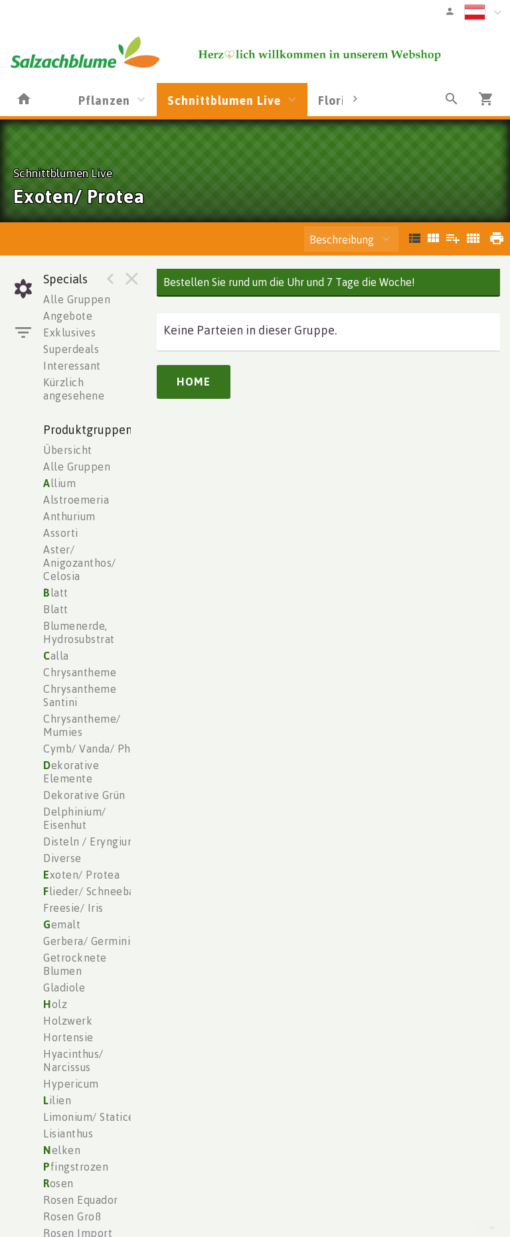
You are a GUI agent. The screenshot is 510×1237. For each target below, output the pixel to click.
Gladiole (64, 987)
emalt (61, 924)
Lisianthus (68, 1133)
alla (56, 655)
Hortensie (68, 1037)
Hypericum (71, 1083)
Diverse (62, 858)
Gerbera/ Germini (86, 941)
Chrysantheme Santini (79, 695)
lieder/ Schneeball (92, 891)
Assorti (60, 533)
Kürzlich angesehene (73, 389)
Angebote (67, 316)
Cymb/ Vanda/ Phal (91, 748)
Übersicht (67, 450)
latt (55, 592)
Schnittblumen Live (224, 100)
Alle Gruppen (76, 299)
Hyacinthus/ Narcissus (73, 1060)
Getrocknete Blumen (75, 964)
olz (55, 1004)
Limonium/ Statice (89, 1117)
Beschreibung (341, 239)
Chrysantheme (79, 672)
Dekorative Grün (84, 795)
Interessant (72, 365)
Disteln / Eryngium (90, 841)
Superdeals (71, 349)
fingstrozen (75, 1166)
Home (194, 381)
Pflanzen (104, 100)
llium (59, 483)
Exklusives (69, 332)
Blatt (55, 609)
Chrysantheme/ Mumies (82, 725)
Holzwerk (67, 1020)
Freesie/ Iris (73, 907)
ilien (57, 1100)
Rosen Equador (80, 1199)
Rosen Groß (72, 1216)
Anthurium (69, 516)
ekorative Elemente (71, 772)
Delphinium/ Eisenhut (74, 818)
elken (61, 1150)
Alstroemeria (76, 499)
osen (58, 1183)
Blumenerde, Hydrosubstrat (79, 632)
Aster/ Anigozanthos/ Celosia (79, 563)
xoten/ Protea (81, 874)
